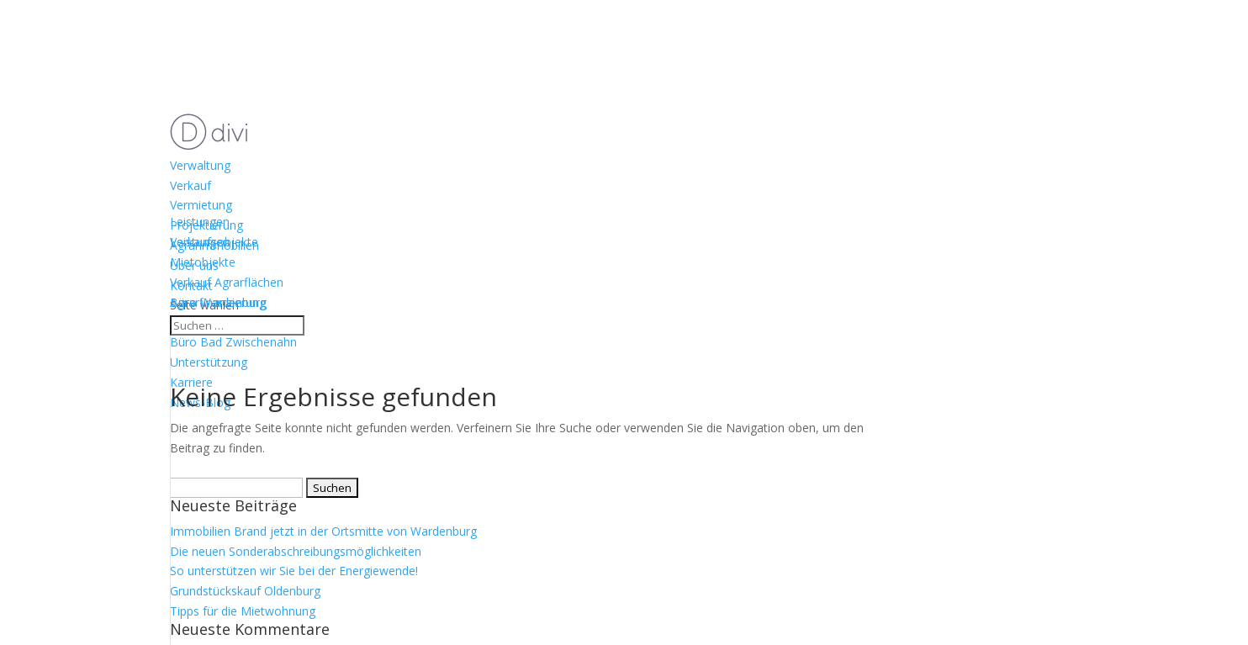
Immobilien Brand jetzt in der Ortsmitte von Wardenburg (323, 531)
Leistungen (200, 242)
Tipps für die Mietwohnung (242, 611)
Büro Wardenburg (218, 302)
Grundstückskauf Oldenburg (245, 591)
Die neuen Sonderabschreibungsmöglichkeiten (295, 551)
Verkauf (190, 185)
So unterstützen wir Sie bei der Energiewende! (294, 571)
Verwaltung (200, 165)
